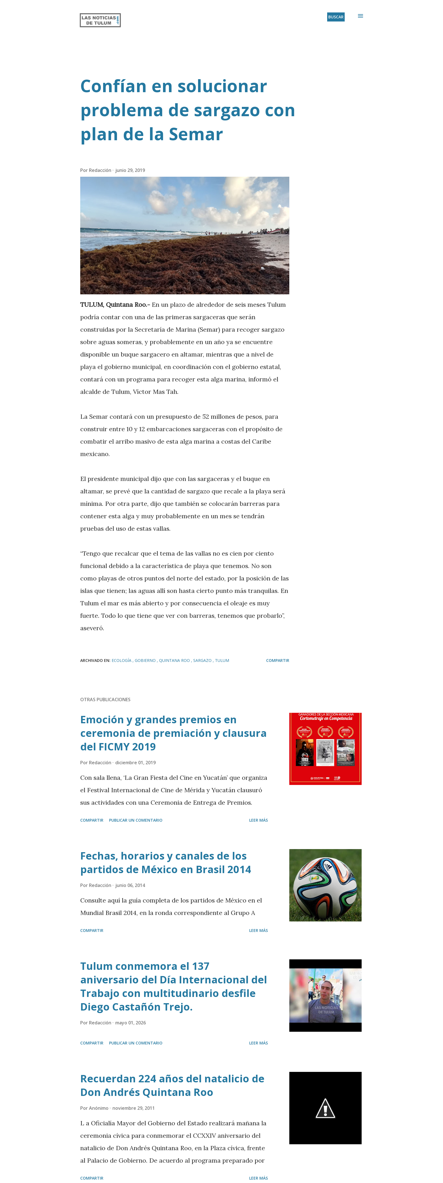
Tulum (222, 660)
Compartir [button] (277, 660)
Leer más (258, 820)
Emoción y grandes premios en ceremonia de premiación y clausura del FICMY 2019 (173, 733)
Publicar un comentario (135, 820)
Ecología (122, 660)
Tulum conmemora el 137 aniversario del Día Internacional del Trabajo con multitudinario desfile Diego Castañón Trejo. (173, 986)
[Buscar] (336, 16)
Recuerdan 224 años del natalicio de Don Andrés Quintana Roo (172, 1085)
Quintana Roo (175, 660)
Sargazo (203, 660)
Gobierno (146, 660)
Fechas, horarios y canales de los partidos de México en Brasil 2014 (165, 862)
